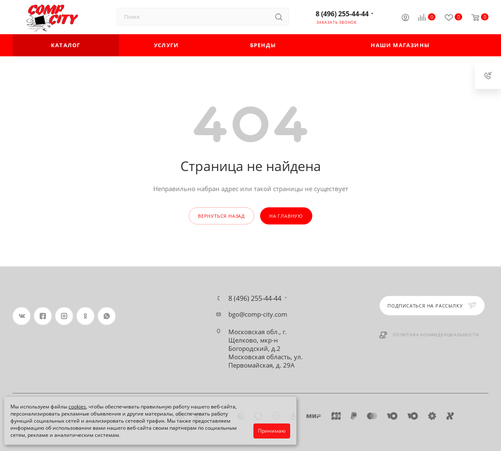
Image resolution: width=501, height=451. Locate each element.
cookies (77, 406)
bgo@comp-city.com (257, 314)
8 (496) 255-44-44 (342, 13)
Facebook (43, 316)
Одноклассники (85, 316)
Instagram (64, 316)
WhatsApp (107, 316)
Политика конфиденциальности (436, 335)
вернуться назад (221, 216)
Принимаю (272, 430)
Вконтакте (21, 316)
